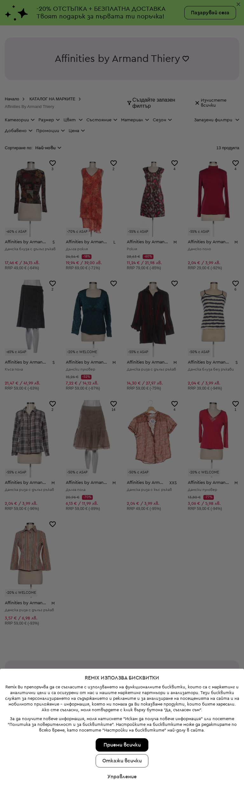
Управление (122, 776)
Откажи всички (122, 760)
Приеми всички (122, 744)
